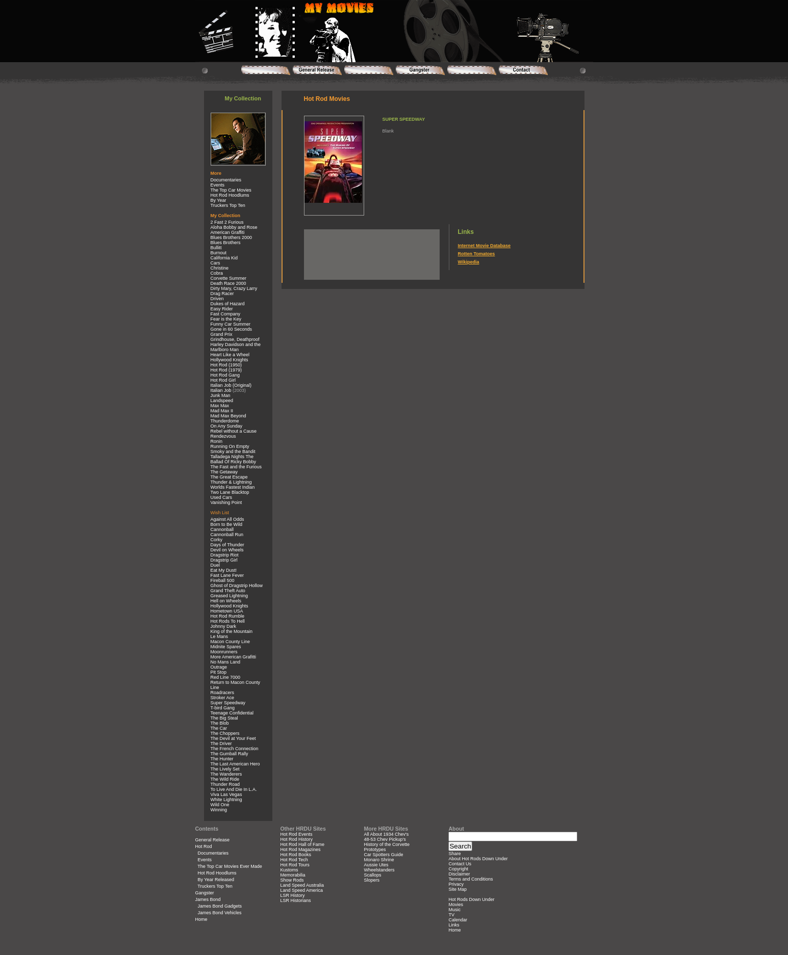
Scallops (373, 875)
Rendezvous (223, 436)
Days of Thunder (227, 544)
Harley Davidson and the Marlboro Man (236, 347)
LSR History (292, 895)
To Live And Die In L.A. (234, 789)
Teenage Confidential (232, 712)
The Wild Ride (225, 779)
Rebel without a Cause (234, 431)
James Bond (208, 899)
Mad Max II (222, 410)
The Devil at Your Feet (233, 738)
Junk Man (221, 395)
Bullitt (216, 247)
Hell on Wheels (226, 600)
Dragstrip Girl (224, 560)
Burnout (219, 252)
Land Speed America (301, 890)
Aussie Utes (376, 864)
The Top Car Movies (231, 190)
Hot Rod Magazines (300, 849)
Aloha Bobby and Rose (234, 227)
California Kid (224, 257)
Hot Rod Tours (294, 864)
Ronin (217, 441)
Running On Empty (230, 446)
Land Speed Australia (302, 885)
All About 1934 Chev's (386, 834)
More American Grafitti (234, 656)
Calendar (457, 919)
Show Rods (291, 880)
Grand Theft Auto (228, 590)
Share (454, 853)
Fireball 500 (223, 580)
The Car (219, 728)
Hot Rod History (296, 839)
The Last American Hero (235, 763)
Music (454, 909)
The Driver (221, 743)
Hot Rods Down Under (471, 899)
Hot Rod (203, 846)
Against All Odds (227, 519)
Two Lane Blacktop (230, 492)
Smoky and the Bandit (233, 451)
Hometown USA (227, 611)
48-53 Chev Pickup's (385, 839)
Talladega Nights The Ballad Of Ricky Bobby (234, 459)
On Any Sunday (227, 426)
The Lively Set (225, 769)
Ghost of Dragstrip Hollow (237, 585)
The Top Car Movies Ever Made (229, 866)
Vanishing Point (226, 502)
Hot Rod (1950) (226, 364)
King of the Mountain (232, 631)
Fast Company (226, 313)
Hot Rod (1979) (226, 370)
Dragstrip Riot (225, 555)
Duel (215, 565)
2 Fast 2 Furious (227, 222)
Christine (220, 268)
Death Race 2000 (228, 283)
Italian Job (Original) (231, 385)
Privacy (456, 884)
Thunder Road (225, 784)
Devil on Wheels (227, 549)
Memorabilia (292, 875)
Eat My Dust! (224, 570)
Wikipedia (468, 261)
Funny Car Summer (231, 324)
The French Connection (235, 748)
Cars (215, 263)
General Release (212, 839)
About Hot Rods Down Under (477, 858)
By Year (218, 200)
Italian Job (221, 390)
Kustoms (289, 869)
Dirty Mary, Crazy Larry (234, 288)
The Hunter (222, 758)
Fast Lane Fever (227, 575)
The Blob (220, 723)
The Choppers (225, 733)
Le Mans (219, 636)
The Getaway (224, 471)
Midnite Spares (226, 646)
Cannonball (222, 529)
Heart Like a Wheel (230, 354)
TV (451, 914)
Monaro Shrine (379, 859)
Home (201, 919)
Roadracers (223, 692)
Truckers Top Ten (228, 205)
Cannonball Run (227, 534)
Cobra (217, 273)
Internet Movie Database (484, 245)
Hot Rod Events (296, 834)
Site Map (457, 889)
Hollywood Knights (229, 359)
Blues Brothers (226, 242)
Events (218, 185)
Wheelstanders (379, 869)
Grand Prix (222, 334)
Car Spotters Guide (383, 854)
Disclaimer (459, 874)
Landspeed (222, 400)
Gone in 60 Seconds (231, 329)
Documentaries (226, 179)
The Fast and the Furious (236, 466)
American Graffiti (228, 232)
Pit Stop (219, 672)
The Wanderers (226, 774)
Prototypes (375, 849)
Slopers (372, 880)
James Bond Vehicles (220, 912)
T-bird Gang (223, 707)
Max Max (220, 405)
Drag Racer (222, 293)
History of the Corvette (387, 844)
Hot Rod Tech (294, 859)
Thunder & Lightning (231, 482)
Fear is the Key (226, 319)
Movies (455, 904)
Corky (217, 539)
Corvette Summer (229, 278)
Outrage (219, 667)
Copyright (458, 868)
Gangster (204, 892)
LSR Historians (295, 900)
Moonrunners (224, 651)
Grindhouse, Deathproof (235, 339)
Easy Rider (222, 308)
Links (453, 924)
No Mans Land (226, 662)
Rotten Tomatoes (476, 253)
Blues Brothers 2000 (231, 237)
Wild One (220, 804)
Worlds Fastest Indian (233, 487)
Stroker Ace (223, 697)
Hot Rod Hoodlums (230, 195)
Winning (219, 809)
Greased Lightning (229, 595)
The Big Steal (224, 718)
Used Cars (222, 497)
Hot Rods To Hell (228, 621)
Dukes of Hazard (228, 303)
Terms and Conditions (470, 879)
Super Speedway (228, 702)
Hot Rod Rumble (228, 616)
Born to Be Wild (227, 524)
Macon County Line (230, 641)
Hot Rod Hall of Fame (302, 844)
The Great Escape (229, 477)
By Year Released (216, 879)
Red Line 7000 (226, 677)
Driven (217, 298)
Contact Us (459, 863)
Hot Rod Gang (225, 375)
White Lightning (226, 799)
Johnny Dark (224, 626)
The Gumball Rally (229, 753)
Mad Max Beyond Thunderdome (228, 418)
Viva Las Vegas (226, 794)
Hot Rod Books (295, 854)
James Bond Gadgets (220, 906)
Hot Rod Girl (223, 380)
